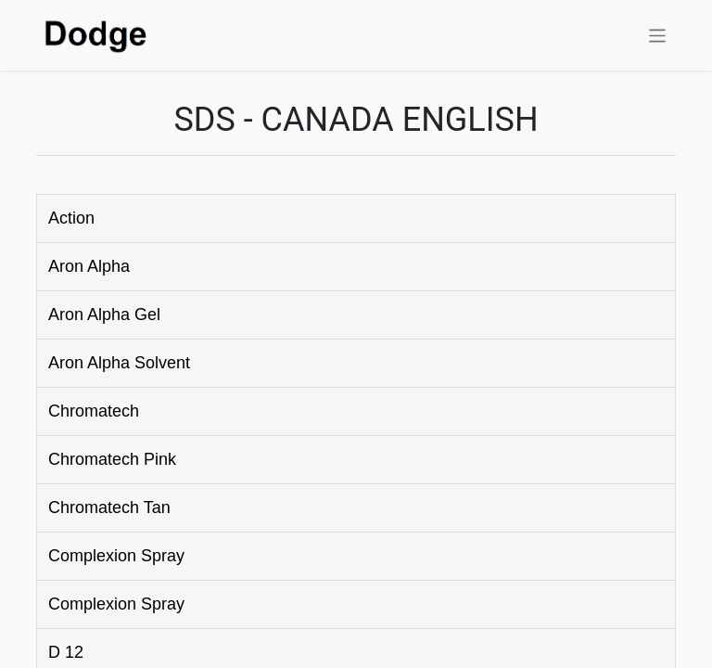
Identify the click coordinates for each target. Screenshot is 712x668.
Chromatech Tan (109, 507)
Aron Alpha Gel (104, 314)
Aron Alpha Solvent (119, 362)
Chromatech (93, 411)
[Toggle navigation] (658, 35)
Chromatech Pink (112, 459)
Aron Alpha (89, 266)
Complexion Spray (116, 555)
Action (71, 218)
